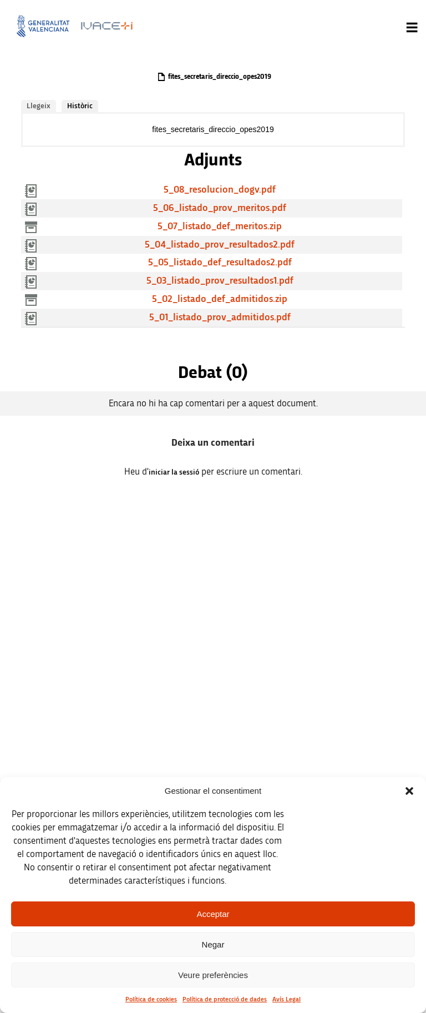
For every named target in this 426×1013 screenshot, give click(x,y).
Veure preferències (213, 975)
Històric (80, 106)
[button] (409, 791)
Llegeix (38, 106)
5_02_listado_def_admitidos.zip (219, 299)
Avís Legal (286, 999)
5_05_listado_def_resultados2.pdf (220, 263)
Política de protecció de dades (224, 999)
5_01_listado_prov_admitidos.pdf (220, 317)
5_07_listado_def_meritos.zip (220, 226)
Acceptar (212, 914)
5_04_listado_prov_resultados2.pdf (220, 245)
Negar (213, 944)
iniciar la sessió (174, 472)
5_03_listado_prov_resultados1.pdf (219, 281)
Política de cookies (151, 999)
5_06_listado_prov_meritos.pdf (219, 208)
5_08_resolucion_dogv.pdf (220, 190)
